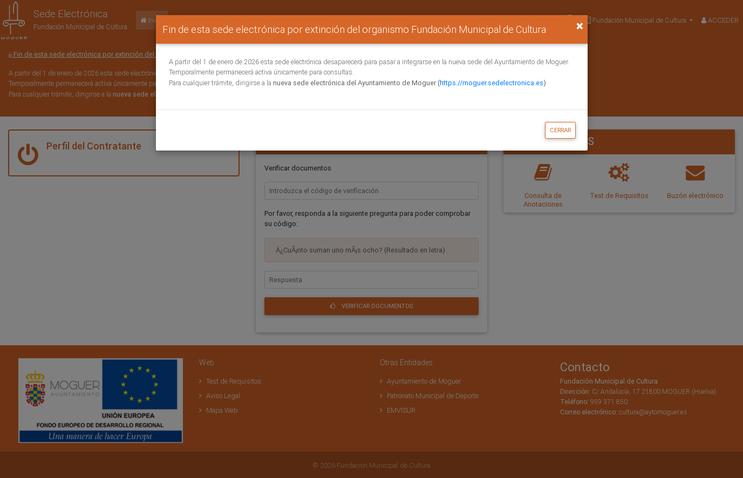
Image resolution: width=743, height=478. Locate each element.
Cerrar (560, 130)
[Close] (580, 26)
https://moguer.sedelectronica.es (491, 82)
